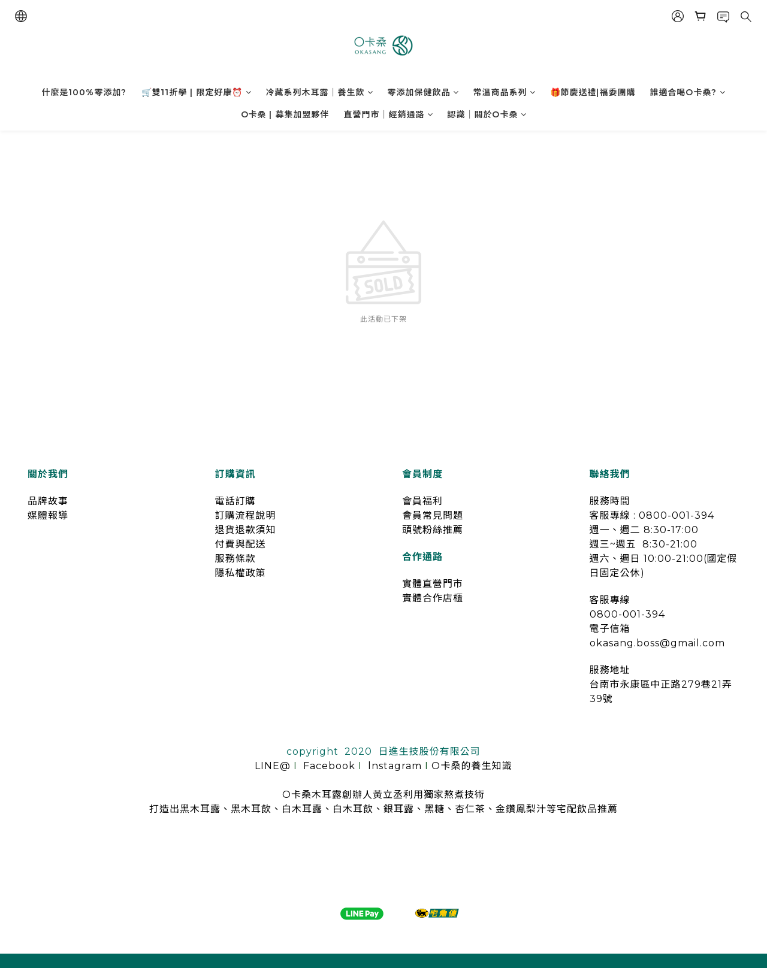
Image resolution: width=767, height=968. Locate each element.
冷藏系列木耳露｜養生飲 (319, 92)
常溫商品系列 (504, 92)
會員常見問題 (432, 515)
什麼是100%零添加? (84, 92)
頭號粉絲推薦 (432, 530)
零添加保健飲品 (423, 92)
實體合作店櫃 (432, 598)
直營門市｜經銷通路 (388, 114)
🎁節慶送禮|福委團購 (593, 92)
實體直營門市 (432, 583)
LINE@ (273, 766)
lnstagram (395, 766)
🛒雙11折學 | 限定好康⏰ (196, 92)
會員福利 (422, 501)
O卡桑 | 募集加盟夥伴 (285, 114)
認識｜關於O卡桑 (487, 114)
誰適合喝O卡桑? (688, 92)
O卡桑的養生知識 (471, 766)
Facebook (329, 766)
